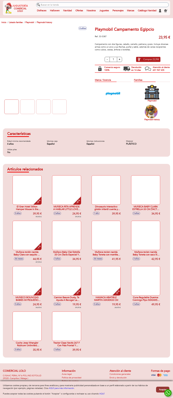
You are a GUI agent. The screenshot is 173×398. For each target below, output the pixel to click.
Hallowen (55, 10)
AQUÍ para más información (61, 388)
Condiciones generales (120, 374)
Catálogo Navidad (147, 10)
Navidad (67, 10)
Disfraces (41, 10)
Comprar (151, 59)
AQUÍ (102, 393)
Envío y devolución (118, 377)
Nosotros (91, 10)
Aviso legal (67, 374)
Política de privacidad (71, 377)
